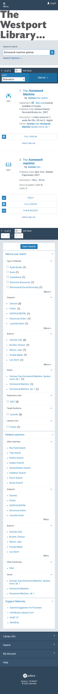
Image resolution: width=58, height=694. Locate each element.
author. (38, 98)
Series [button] (9, 370)
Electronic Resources (20, 282)
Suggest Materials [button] (15, 601)
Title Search (15, 453)
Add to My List (28, 143)
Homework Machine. (20, 384)
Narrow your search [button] (15, 254)
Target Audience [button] (14, 408)
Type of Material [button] (14, 261)
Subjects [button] (11, 297)
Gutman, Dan (16, 340)
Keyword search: (10, 46)
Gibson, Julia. (16, 350)
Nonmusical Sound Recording (24, 287)
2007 (12, 401)
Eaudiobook (16, 277)
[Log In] (48, 3)
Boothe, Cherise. (18, 345)
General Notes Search (19, 468)
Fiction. (13, 308)
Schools (13, 303)
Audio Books (16, 267)
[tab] (43, 77)
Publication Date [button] (14, 395)
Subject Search (16, 463)
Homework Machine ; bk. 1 (22, 389)
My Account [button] (29, 653)
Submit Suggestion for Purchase (26, 607)
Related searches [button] (14, 434)
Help (5, 662)
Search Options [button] (12, 58)
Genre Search (16, 478)
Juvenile (14, 414)
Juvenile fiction (17, 323)
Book (12, 272)
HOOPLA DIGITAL (18, 313)
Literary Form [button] (12, 421)
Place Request (20, 211)
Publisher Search (17, 473)
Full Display (19, 137)
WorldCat (14, 622)
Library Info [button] (29, 636)
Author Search (16, 458)
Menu (6, 5)
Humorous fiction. (18, 318)
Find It (18, 198)
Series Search (16, 483)
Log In (53, 3)
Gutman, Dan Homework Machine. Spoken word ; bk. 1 (30, 377)
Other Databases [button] (14, 562)
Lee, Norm (14, 360)
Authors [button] (10, 334)
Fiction (13, 427)
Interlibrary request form (22, 612)
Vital (11, 568)
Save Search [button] (29, 246)
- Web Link (37, 103)
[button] (43, 77)
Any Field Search (17, 448)
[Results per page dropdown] (18, 71)
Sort (4, 75)
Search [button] (29, 645)
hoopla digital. (16, 355)
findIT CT (14, 617)
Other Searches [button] (13, 441)
